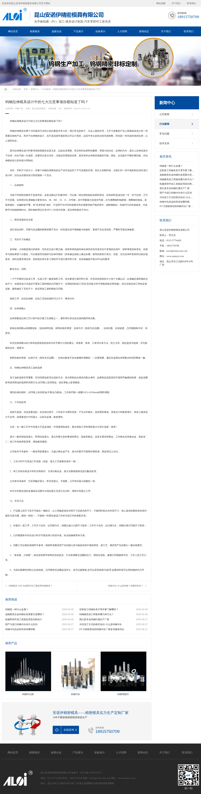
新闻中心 (35, 89)
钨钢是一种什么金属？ (16, 609)
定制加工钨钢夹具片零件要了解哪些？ (98, 609)
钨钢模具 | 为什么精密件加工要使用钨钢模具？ (30, 586)
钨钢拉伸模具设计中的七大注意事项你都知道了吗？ (77, 89)
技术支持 (164, 143)
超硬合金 (57, 31)
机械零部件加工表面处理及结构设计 (23, 619)
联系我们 (191, 3)
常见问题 (164, 133)
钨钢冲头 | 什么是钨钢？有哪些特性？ (125, 586)
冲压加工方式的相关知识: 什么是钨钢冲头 (100, 624)
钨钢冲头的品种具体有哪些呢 (20, 629)
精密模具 (35, 31)
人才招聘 (122, 31)
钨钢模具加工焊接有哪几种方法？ (96, 614)
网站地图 (161, 3)
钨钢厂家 (19, 108)
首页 (26, 89)
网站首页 (13, 31)
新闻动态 (144, 31)
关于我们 (176, 3)
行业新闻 (46, 89)
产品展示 (78, 31)
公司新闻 (164, 114)
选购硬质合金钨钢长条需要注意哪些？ (24, 614)
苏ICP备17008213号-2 (91, 772)
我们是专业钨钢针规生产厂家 (94, 619)
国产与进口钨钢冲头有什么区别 (21, 624)
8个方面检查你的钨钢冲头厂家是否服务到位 (101, 629)
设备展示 (100, 31)
